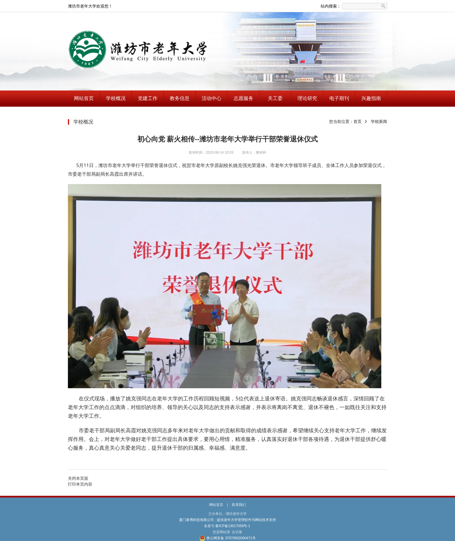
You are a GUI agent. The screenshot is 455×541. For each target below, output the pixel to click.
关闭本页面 (78, 478)
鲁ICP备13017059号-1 (232, 526)
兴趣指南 (371, 98)
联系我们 (239, 505)
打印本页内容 (80, 484)
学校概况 (116, 98)
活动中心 (211, 98)
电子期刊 (339, 98)
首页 (357, 121)
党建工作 (148, 98)
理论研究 (307, 98)
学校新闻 (379, 121)
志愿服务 (243, 98)
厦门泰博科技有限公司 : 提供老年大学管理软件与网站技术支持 (227, 520)
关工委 (275, 98)
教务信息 (179, 98)
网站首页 (84, 98)
